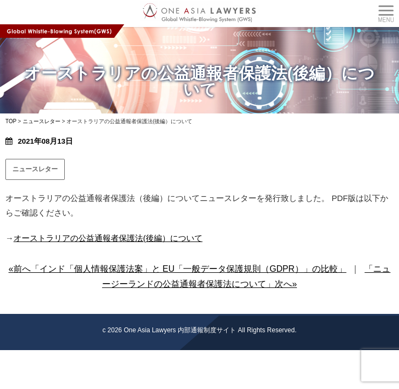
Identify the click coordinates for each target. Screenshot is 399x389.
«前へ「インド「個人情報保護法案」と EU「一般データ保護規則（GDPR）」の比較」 (178, 268)
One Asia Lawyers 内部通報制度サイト (180, 330)
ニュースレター (35, 169)
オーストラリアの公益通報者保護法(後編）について (107, 238)
